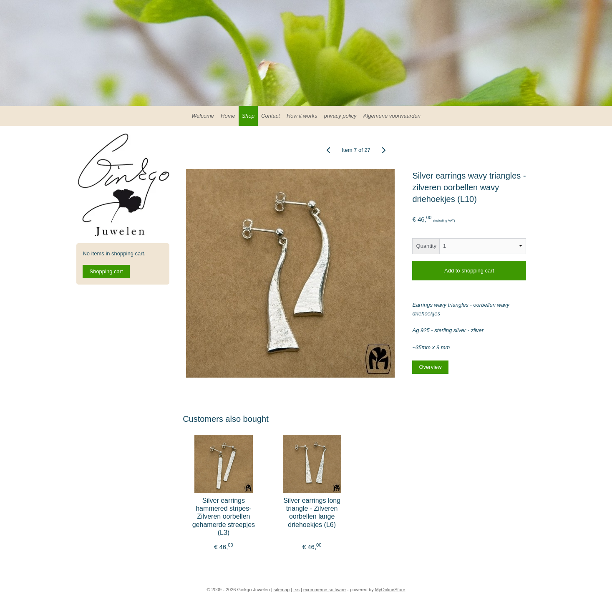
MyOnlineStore (390, 589)
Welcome (202, 116)
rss (296, 589)
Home (228, 116)
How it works (302, 116)
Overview (430, 367)
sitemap (282, 589)
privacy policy (340, 116)
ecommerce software (324, 589)
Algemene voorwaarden (392, 116)
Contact (270, 116)
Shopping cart (106, 271)
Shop (248, 116)
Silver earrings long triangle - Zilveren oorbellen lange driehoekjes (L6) (311, 512)
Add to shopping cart (469, 270)
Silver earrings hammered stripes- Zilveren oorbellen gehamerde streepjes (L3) (223, 516)
